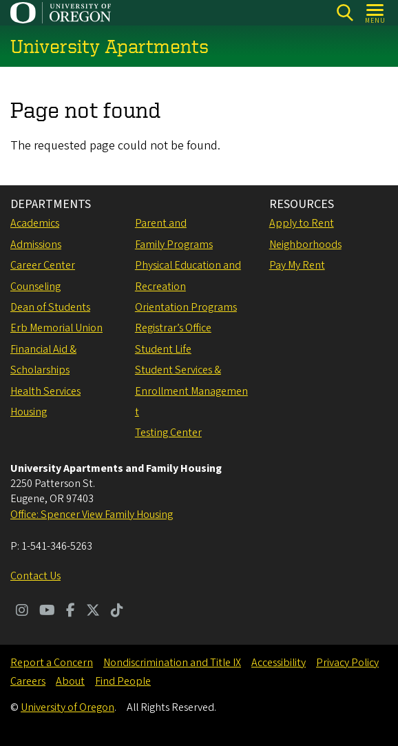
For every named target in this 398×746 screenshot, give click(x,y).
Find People (123, 681)
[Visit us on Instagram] (22, 611)
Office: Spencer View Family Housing (91, 514)
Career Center (42, 265)
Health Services (45, 391)
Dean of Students (50, 307)
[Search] (344, 12)
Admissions (35, 244)
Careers (27, 681)
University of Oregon (67, 707)
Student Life (163, 349)
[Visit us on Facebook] (71, 611)
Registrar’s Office (173, 327)
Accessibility (278, 662)
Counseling (35, 286)
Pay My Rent (297, 265)
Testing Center (168, 432)
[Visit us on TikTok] (117, 611)
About (70, 681)
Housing (28, 411)
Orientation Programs (186, 307)
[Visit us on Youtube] (47, 611)
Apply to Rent (301, 223)
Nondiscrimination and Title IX (172, 662)
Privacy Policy (347, 662)
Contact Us (35, 575)
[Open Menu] (376, 13)
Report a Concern (51, 662)
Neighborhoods (305, 244)
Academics (34, 223)
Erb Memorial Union (56, 327)
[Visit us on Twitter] (93, 611)
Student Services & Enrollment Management (191, 390)
